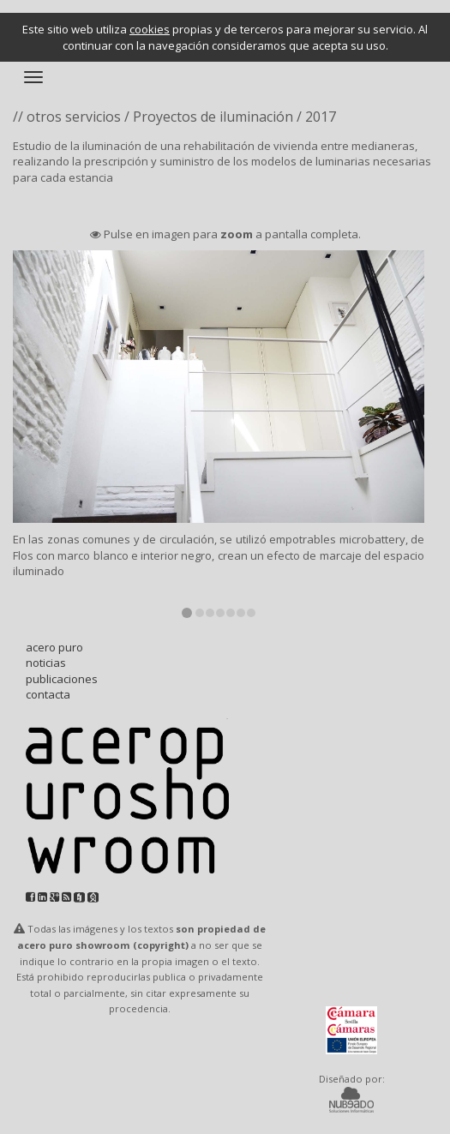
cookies (149, 29)
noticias (46, 662)
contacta (48, 694)
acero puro (54, 647)
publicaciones (62, 679)
